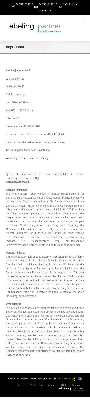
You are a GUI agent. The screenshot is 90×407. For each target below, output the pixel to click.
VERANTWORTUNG (18, 378)
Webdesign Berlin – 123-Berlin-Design (27, 158)
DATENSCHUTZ (52, 378)
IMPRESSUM (35, 378)
